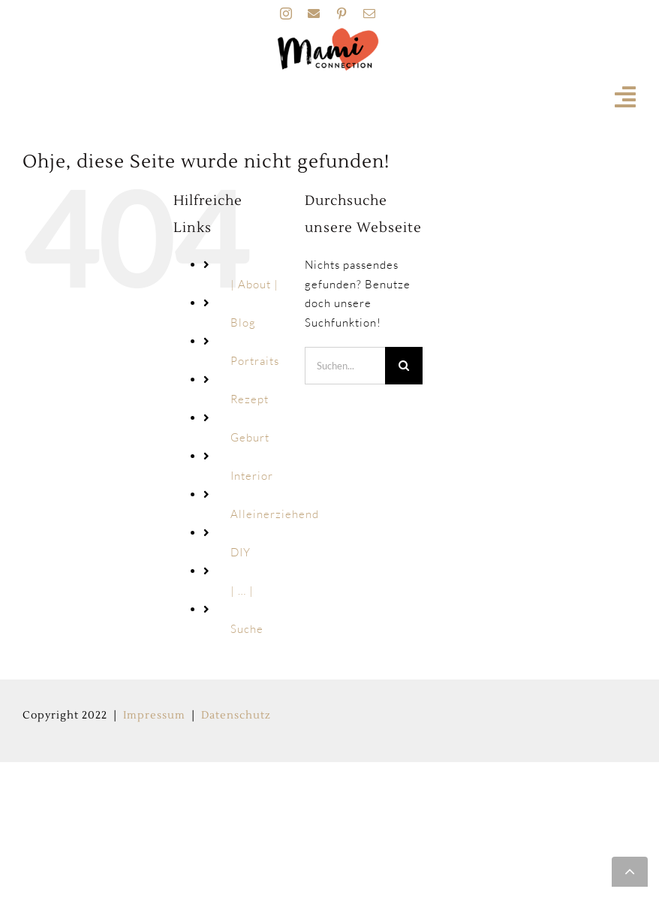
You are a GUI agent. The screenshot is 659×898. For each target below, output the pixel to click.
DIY (240, 552)
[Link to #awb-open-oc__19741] (625, 97)
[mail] (369, 14)
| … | (242, 590)
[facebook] (314, 14)
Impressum (154, 715)
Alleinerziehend (274, 514)
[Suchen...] (345, 365)
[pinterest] (342, 14)
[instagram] (286, 14)
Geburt (249, 437)
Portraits (254, 361)
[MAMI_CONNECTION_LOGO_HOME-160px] (328, 33)
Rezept (249, 399)
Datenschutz (236, 715)
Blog (243, 322)
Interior (251, 476)
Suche (246, 629)
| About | (254, 284)
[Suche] (404, 365)
